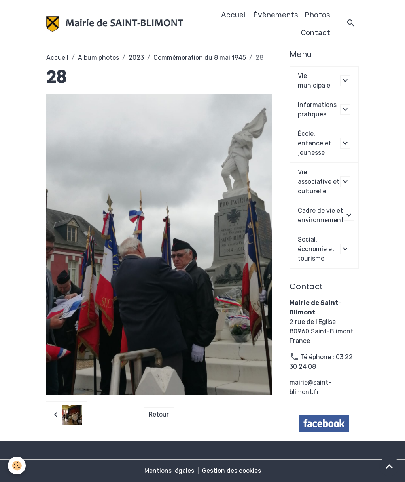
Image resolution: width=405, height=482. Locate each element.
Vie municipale (314, 80)
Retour (159, 414)
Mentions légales (169, 470)
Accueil (234, 14)
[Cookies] (17, 465)
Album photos (98, 57)
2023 (136, 57)
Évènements (275, 14)
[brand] (114, 24)
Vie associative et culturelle (318, 181)
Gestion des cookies (231, 470)
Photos (317, 14)
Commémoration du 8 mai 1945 (199, 57)
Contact (315, 32)
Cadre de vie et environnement (321, 215)
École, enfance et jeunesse (314, 143)
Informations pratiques (317, 109)
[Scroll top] (389, 466)
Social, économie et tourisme (316, 249)
